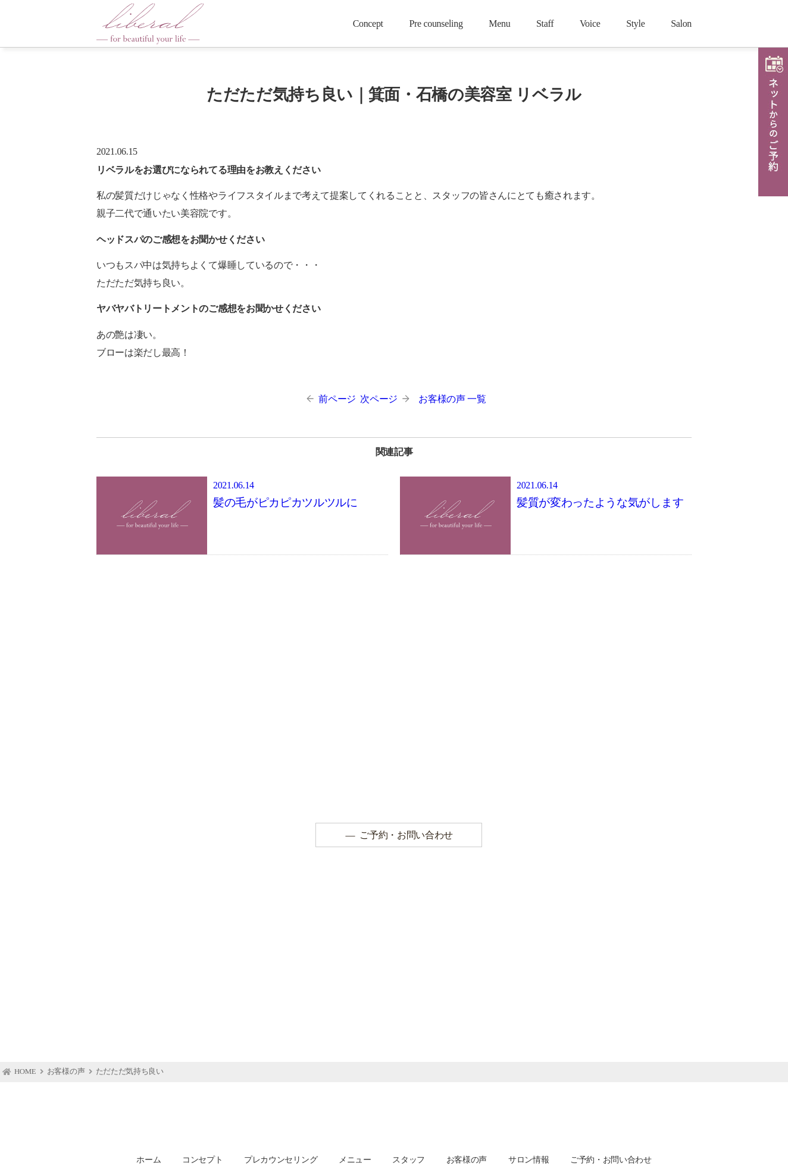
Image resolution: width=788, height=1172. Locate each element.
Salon (681, 23)
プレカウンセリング (280, 1159)
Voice (590, 23)
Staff (545, 23)
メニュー (355, 1159)
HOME (25, 1072)
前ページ (331, 399)
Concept (368, 23)
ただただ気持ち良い (130, 1072)
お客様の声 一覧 (452, 399)
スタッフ (408, 1159)
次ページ (384, 399)
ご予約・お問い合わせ (406, 835)
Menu (499, 23)
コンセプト (202, 1159)
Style (635, 23)
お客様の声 (66, 1072)
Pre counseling (435, 23)
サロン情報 (528, 1159)
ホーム (148, 1159)
